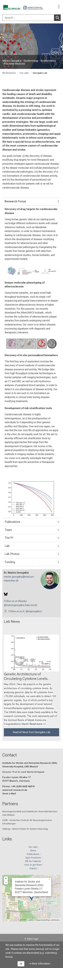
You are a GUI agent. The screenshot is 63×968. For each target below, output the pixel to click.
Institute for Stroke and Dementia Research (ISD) (29, 763)
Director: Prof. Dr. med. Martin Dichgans (23, 772)
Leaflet (30, 920)
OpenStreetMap (43, 920)
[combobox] (31, 17)
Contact (9, 755)
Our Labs (24, 73)
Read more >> (38, 724)
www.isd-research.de (14, 790)
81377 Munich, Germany (16, 781)
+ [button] (6, 878)
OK (21, 964)
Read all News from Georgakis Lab (31, 732)
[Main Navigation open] (59, 6)
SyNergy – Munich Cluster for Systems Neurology (25, 829)
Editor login (32, 939)
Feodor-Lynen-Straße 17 (16, 777)
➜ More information (39, 963)
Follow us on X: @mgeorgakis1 (25, 611)
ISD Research (9, 73)
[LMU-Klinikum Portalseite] (13, 7)
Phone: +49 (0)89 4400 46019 (18, 786)
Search (58, 18)
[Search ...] (28, 17)
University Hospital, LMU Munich (20, 766)
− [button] (6, 882)
